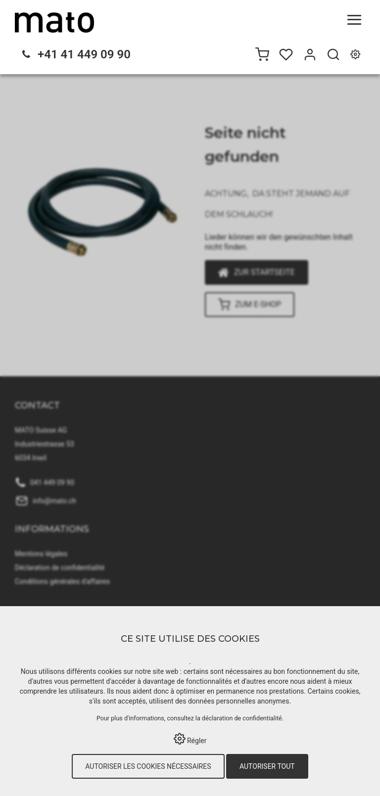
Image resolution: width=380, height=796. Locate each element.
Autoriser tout (267, 766)
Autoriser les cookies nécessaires (148, 766)
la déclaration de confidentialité (238, 718)
